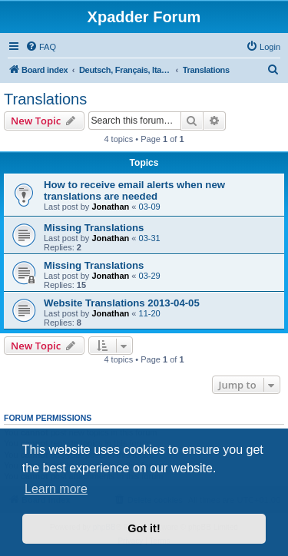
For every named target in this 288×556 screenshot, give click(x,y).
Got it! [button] (143, 528)
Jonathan (110, 206)
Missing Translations (94, 227)
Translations (45, 99)
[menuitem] (40, 47)
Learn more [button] (56, 488)
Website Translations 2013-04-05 (122, 303)
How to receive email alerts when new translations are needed (134, 190)
